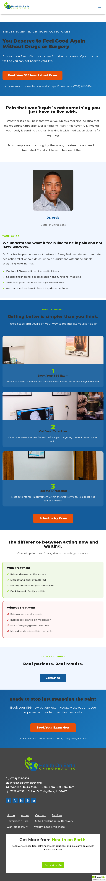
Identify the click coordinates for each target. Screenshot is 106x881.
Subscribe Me (53, 865)
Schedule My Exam (53, 518)
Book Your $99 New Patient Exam (32, 75)
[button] (99, 878)
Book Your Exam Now (53, 727)
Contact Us (53, 677)
